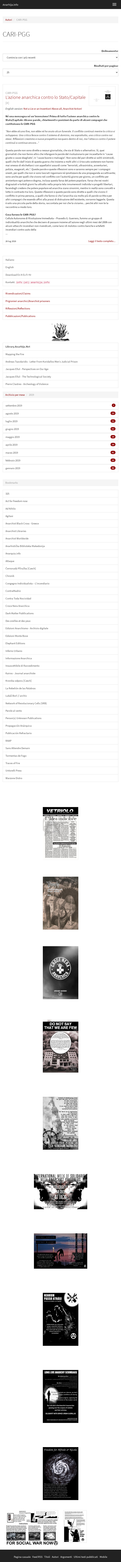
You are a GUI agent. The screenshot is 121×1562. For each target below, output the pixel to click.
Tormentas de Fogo (16, 755)
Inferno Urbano (14, 651)
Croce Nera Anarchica (17, 606)
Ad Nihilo (11, 508)
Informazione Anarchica (19, 658)
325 (7, 493)
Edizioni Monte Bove (17, 636)
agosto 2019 (60, 413)
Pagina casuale (22, 1556)
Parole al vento (14, 710)
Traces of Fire (13, 763)
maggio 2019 (60, 437)
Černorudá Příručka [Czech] (21, 568)
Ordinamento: (109, 51)
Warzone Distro (14, 778)
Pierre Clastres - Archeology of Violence (27, 384)
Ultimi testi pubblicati (86, 1556)
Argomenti (66, 1556)
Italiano (10, 259)
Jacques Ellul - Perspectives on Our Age (27, 369)
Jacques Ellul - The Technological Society (28, 376)
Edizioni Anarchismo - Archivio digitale (27, 628)
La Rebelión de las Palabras (21, 688)
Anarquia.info (13, 553)
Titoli (47, 1556)
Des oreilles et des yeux (18, 621)
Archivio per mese (15, 394)
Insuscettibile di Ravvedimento (22, 665)
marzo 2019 (60, 452)
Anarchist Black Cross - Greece (22, 523)
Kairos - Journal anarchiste (20, 673)
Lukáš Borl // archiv (16, 695)
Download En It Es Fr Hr (18, 274)
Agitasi (9, 516)
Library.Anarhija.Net (18, 346)
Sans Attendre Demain (18, 748)
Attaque (10, 561)
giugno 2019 (60, 429)
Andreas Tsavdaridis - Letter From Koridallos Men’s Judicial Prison (42, 361)
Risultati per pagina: (106, 65)
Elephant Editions (15, 643)
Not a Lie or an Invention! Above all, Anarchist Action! (52, 108)
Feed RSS (37, 1556)
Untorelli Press (13, 770)
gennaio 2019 (60, 468)
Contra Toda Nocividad (18, 598)
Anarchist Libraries (16, 531)
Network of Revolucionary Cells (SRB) (26, 703)
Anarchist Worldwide (17, 538)
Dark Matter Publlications (20, 613)
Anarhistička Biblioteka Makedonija (25, 546)
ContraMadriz (13, 591)
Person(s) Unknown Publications (23, 718)
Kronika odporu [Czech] (19, 680)
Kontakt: (28, 282)
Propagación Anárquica (19, 725)
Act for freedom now (17, 501)
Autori (8, 19)
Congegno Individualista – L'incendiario (27, 583)
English (10, 267)
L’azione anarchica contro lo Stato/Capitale (46, 97)
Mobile (103, 1556)
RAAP (8, 740)
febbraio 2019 (60, 460)
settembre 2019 (60, 405)
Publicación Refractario (19, 733)
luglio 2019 (60, 421)
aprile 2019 (60, 444)
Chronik (10, 575)
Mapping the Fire (15, 354)
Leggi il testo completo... (101, 241)
